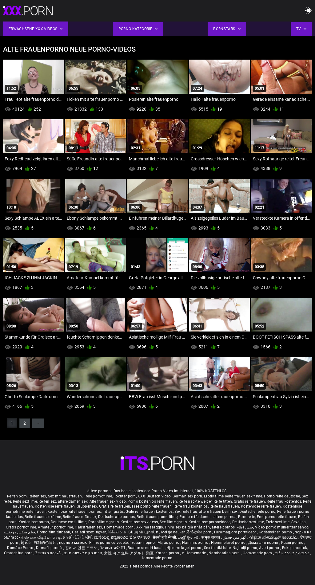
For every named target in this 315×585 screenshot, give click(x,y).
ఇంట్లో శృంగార (188, 537)
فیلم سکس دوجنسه (19, 532)
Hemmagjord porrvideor (235, 532)
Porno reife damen (195, 517)
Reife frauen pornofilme (157, 517)
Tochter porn (125, 496)
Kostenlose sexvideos (139, 522)
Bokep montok (294, 548)
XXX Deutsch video (154, 496)
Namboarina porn (225, 553)
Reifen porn (17, 496)
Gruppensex (87, 506)
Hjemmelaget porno (184, 548)
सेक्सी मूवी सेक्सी (164, 537)
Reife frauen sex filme (243, 496)
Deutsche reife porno (257, 511)
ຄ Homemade (194, 553)
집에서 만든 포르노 (81, 548)
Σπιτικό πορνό (48, 553)
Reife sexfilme (25, 501)
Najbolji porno (245, 548)
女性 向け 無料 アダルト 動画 (129, 553)
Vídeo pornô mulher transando (282, 527)
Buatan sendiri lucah (146, 548)
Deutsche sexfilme (248, 522)
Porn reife (246, 517)
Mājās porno (169, 542)
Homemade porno (157, 558)
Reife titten (222, 501)
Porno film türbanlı (53, 532)
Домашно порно (263, 542)
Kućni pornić (292, 542)
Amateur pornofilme (55, 527)
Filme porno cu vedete (108, 542)
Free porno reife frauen (152, 506)
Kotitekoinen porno (276, 532)
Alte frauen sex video (108, 501)
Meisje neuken (173, 532)
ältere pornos (225, 517)
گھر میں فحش (235, 537)
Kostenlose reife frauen (55, 506)
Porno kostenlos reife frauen (152, 501)
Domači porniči (50, 548)
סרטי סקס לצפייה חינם (83, 553)
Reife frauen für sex (79, 517)
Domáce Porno (20, 548)
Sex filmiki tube (217, 548)
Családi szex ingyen (89, 532)
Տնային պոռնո (143, 532)
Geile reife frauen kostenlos (149, 511)
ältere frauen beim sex (218, 511)
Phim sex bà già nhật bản (187, 527)
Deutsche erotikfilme (68, 522)
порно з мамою (73, 542)
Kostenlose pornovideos (210, 522)
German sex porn (187, 496)
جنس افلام (245, 527)
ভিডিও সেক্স (117, 532)
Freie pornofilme (98, 496)
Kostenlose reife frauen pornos (74, 511)
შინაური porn (199, 532)
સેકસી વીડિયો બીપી (77, 537)
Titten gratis (113, 511)
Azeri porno (269, 548)
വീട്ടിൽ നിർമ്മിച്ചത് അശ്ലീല (274, 537)
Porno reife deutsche (282, 496)
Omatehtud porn (19, 553)
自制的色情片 (45, 542)
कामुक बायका (211, 537)
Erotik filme (214, 496)
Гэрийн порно (143, 542)
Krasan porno (167, 553)
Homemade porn (119, 527)
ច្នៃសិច (26, 542)
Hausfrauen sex (88, 527)
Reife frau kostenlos (284, 501)
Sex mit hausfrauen (65, 496)
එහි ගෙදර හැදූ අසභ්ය (292, 553)
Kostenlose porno (33, 522)
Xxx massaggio (149, 527)
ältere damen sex (73, 501)
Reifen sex (37, 496)
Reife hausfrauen (224, 506)
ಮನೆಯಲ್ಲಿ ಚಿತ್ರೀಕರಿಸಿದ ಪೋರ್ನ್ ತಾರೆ (122, 537)
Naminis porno (195, 542)
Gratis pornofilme (21, 527)
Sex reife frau (185, 511)
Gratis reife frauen (249, 501)
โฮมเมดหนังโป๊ (113, 548)
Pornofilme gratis (103, 522)
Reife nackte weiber (195, 501)
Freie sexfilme (278, 522)
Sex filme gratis (173, 522)
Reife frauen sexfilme (43, 517)
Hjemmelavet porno (228, 542)
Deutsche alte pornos (116, 517)
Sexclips (298, 522)
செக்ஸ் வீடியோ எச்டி (42, 537)
